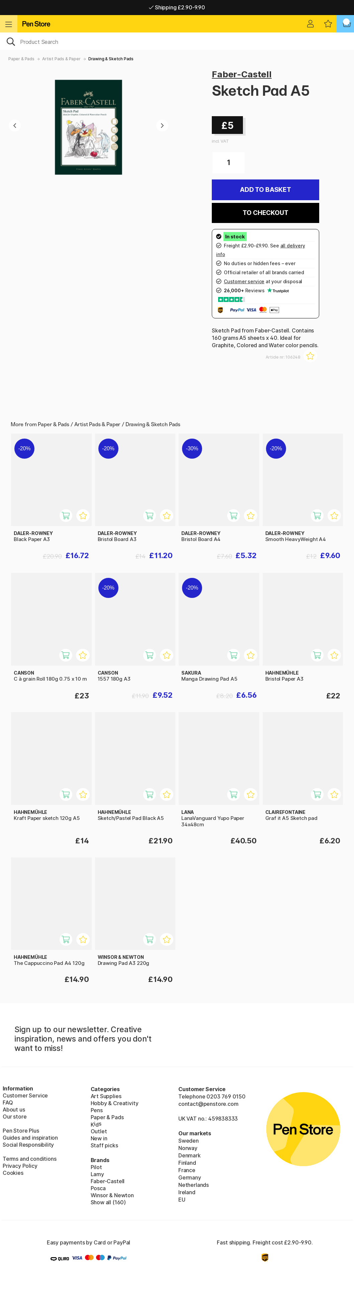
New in (99, 1138)
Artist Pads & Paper (61, 58)
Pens (97, 1110)
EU (181, 1199)
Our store (14, 1116)
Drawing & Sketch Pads (111, 58)
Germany (189, 1177)
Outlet (99, 1131)
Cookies (13, 1172)
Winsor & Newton (112, 1195)
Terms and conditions (29, 1158)
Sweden (188, 1140)
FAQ (8, 1102)
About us (14, 1109)
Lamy (97, 1174)
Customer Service (25, 1095)
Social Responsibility (28, 1144)
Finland (187, 1162)
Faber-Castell (242, 74)
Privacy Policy (20, 1165)
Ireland (186, 1192)
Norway (187, 1148)
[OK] (177, 41)
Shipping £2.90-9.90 (177, 7)
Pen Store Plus (21, 1130)
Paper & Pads (21, 58)
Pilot (96, 1167)
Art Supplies (106, 1096)
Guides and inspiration (30, 1137)
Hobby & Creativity (115, 1103)
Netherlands (193, 1185)
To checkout (265, 213)
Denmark (189, 1155)
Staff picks (104, 1145)
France (186, 1170)
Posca (98, 1188)
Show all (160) (108, 1202)
